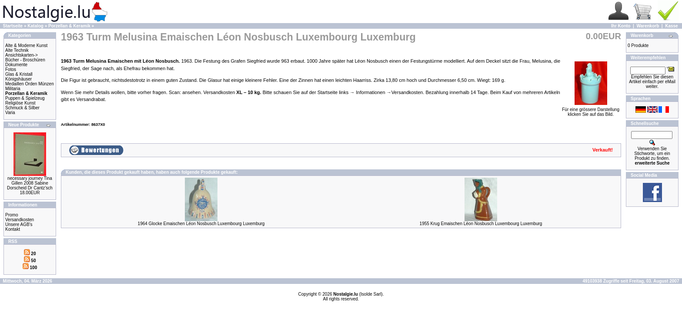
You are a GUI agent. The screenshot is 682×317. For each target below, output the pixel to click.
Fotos (10, 69)
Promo (11, 214)
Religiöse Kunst (20, 103)
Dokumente (16, 64)
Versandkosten (19, 219)
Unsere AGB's (19, 224)
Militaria (12, 88)
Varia (10, 112)
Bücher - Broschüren (25, 59)
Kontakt (12, 229)
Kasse (671, 26)
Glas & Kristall (19, 74)
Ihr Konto (620, 26)
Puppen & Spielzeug (25, 98)
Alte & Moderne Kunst (26, 45)
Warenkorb (647, 26)
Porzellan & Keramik (69, 26)
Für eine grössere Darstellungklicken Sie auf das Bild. (590, 110)
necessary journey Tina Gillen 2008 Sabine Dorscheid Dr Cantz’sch (30, 183)
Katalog (35, 26)
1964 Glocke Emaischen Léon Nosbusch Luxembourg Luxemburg (201, 223)
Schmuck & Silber (22, 107)
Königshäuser (18, 79)
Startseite (13, 26)
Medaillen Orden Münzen (29, 83)
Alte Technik (17, 50)
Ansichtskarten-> (21, 55)
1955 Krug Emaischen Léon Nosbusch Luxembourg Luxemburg (481, 223)
